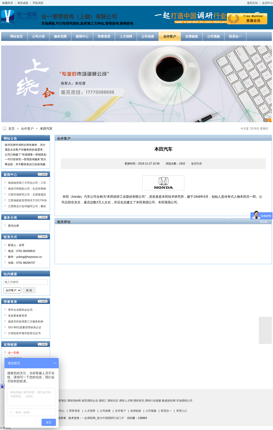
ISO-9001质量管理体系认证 (24, 327)
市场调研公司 (184, 400)
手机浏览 (37, 3)
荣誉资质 (74, 410)
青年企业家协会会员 (20, 309)
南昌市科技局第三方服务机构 (25, 321)
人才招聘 (89, 410)
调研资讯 (138, 400)
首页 (11, 128)
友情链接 (135, 410)
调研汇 (103, 400)
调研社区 (112, 400)
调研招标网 (74, 400)
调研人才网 (126, 400)
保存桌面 (22, 3)
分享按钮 (5, 428)
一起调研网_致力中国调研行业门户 (103, 418)
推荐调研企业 (90, 400)
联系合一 (166, 410)
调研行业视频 (153, 400)
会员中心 (267, 3)
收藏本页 (7, 3)
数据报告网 (169, 400)
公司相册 (105, 410)
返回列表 (196, 163)
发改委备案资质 (17, 315)
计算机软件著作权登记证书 (24, 333)
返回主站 (252, 3)
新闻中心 (59, 410)
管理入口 (181, 410)
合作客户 (27, 128)
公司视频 (151, 410)
